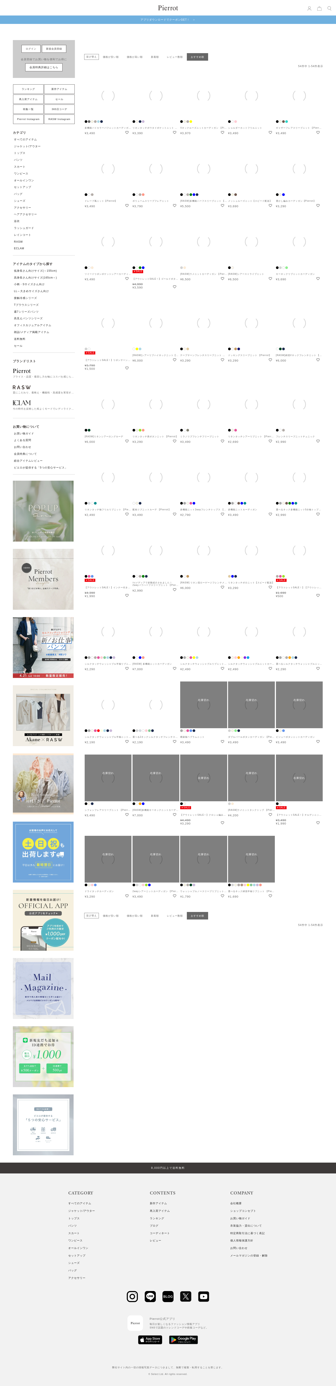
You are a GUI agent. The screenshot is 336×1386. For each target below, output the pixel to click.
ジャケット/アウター (27, 146)
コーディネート (160, 1233)
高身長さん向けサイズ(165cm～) (35, 277)
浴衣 (17, 221)
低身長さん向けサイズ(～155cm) (35, 270)
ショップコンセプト (243, 1210)
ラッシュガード (24, 228)
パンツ (18, 159)
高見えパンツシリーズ (28, 318)
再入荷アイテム (28, 99)
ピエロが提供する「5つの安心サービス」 (41, 467)
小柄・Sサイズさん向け (29, 284)
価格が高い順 (135, 57)
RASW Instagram (59, 119)
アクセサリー (22, 207)
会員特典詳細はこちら (43, 67)
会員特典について (25, 453)
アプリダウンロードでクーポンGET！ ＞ (168, 19)
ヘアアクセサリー (25, 214)
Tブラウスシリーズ (26, 304)
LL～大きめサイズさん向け (31, 291)
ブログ (154, 1225)
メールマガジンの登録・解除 (249, 1255)
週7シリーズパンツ (26, 311)
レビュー (155, 1240)
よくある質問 (22, 440)
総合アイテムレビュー (28, 460)
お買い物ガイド (24, 433)
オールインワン (24, 180)
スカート (19, 166)
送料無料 (19, 339)
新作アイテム (59, 89)
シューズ (19, 200)
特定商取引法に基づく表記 (247, 1233)
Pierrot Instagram (28, 119)
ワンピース (21, 173)
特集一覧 (28, 109)
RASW (18, 241)
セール (59, 99)
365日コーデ (59, 109)
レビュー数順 (175, 57)
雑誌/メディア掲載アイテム (31, 332)
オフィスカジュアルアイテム (32, 325)
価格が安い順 (111, 57)
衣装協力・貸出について (246, 1225)
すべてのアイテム (25, 139)
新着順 (155, 57)
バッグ (18, 194)
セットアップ (22, 187)
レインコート (22, 234)
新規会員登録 (54, 48)
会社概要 (236, 1203)
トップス (19, 153)
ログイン (31, 48)
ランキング (28, 89)
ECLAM (19, 248)
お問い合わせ (22, 447)
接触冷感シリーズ (25, 298)
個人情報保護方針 (241, 1240)
